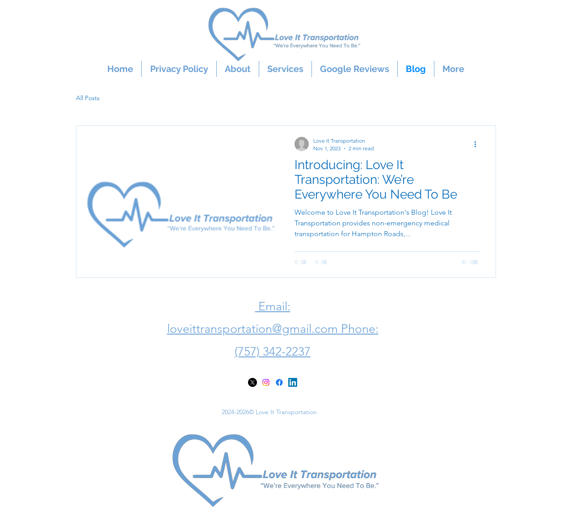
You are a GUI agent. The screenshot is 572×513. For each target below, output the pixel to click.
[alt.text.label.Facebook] (279, 382)
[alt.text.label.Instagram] (265, 382)
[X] (252, 382)
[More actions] (478, 144)
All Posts (88, 98)
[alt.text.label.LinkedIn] (292, 382)
